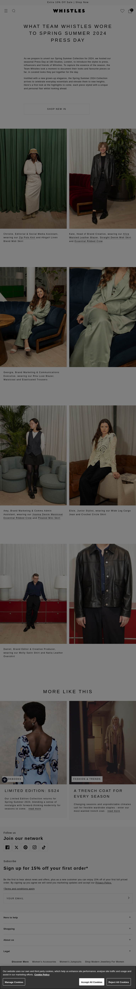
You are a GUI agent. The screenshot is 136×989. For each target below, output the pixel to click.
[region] (68, 977)
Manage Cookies (14, 982)
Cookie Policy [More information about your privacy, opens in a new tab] (41, 974)
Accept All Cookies (91, 982)
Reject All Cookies (119, 982)
